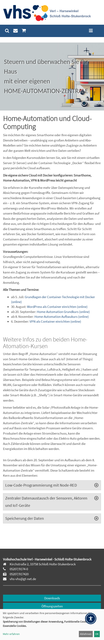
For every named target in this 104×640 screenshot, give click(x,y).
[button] (52, 77)
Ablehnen (86, 634)
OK (97, 634)
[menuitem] (7, 30)
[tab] (52, 485)
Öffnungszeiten (52, 606)
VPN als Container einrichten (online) (55, 321)
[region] (52, 77)
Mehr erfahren (11, 634)
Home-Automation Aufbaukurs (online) (61, 316)
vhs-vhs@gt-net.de (22, 579)
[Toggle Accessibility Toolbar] (90, 618)
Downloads (52, 598)
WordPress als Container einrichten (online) (57, 306)
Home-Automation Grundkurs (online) (63, 311)
